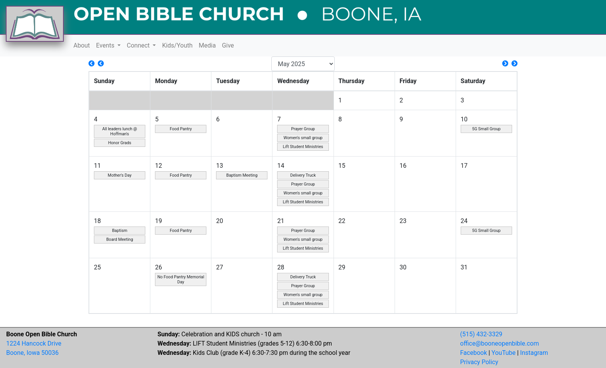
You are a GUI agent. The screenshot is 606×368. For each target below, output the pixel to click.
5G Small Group (486, 128)
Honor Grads (119, 142)
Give (228, 45)
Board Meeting (119, 239)
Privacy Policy (479, 362)
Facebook (473, 352)
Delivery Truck (303, 175)
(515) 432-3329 (481, 334)
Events (106, 45)
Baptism (119, 230)
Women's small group (302, 137)
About (81, 45)
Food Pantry (181, 128)
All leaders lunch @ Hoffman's (119, 131)
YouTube (504, 352)
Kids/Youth (177, 45)
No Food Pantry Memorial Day (180, 279)
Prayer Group (303, 128)
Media (207, 45)
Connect (139, 45)
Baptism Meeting (242, 175)
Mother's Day (119, 175)
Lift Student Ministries (303, 146)
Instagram (534, 352)
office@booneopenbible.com (499, 343)
